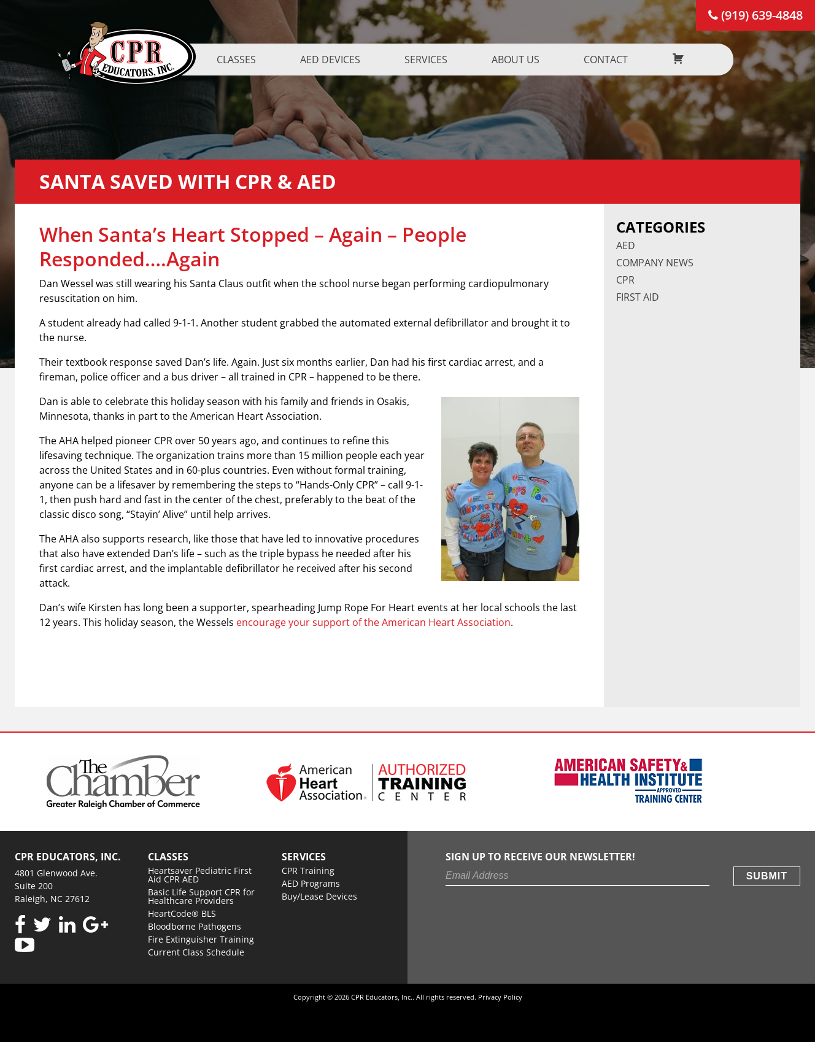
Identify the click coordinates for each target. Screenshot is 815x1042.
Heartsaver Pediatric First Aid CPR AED (200, 875)
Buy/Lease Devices (319, 896)
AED (625, 245)
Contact (612, 59)
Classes (242, 59)
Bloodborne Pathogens (194, 926)
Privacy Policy (500, 996)
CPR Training (308, 870)
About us (522, 59)
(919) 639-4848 (755, 15)
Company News (654, 262)
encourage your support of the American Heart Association (373, 622)
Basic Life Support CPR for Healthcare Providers (201, 896)
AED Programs (311, 883)
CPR (625, 280)
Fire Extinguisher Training (201, 939)
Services (432, 59)
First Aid (637, 297)
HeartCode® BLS (182, 913)
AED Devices (336, 59)
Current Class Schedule (196, 952)
